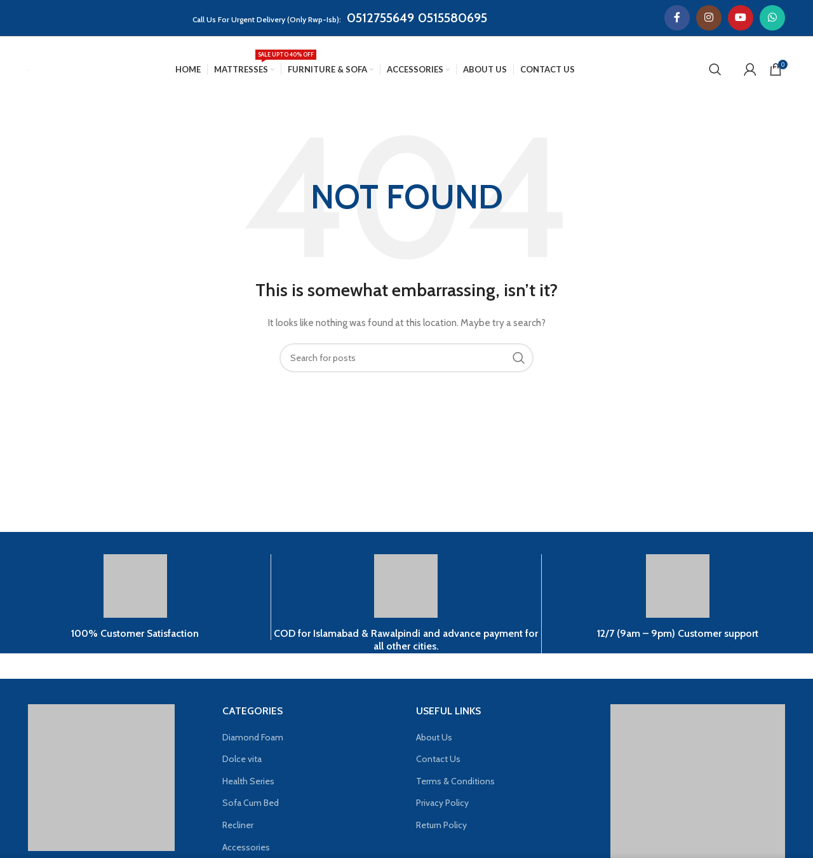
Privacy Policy (442, 802)
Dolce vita (242, 759)
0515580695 (452, 17)
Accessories (246, 847)
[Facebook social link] (677, 18)
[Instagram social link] (709, 18)
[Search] (715, 69)
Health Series (248, 781)
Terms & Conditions (455, 781)
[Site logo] (28, 69)
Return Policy (441, 825)
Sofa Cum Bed (250, 802)
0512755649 (380, 17)
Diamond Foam (252, 737)
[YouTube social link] (740, 18)
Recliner (237, 825)
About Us (434, 737)
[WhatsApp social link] (772, 18)
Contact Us (438, 759)
